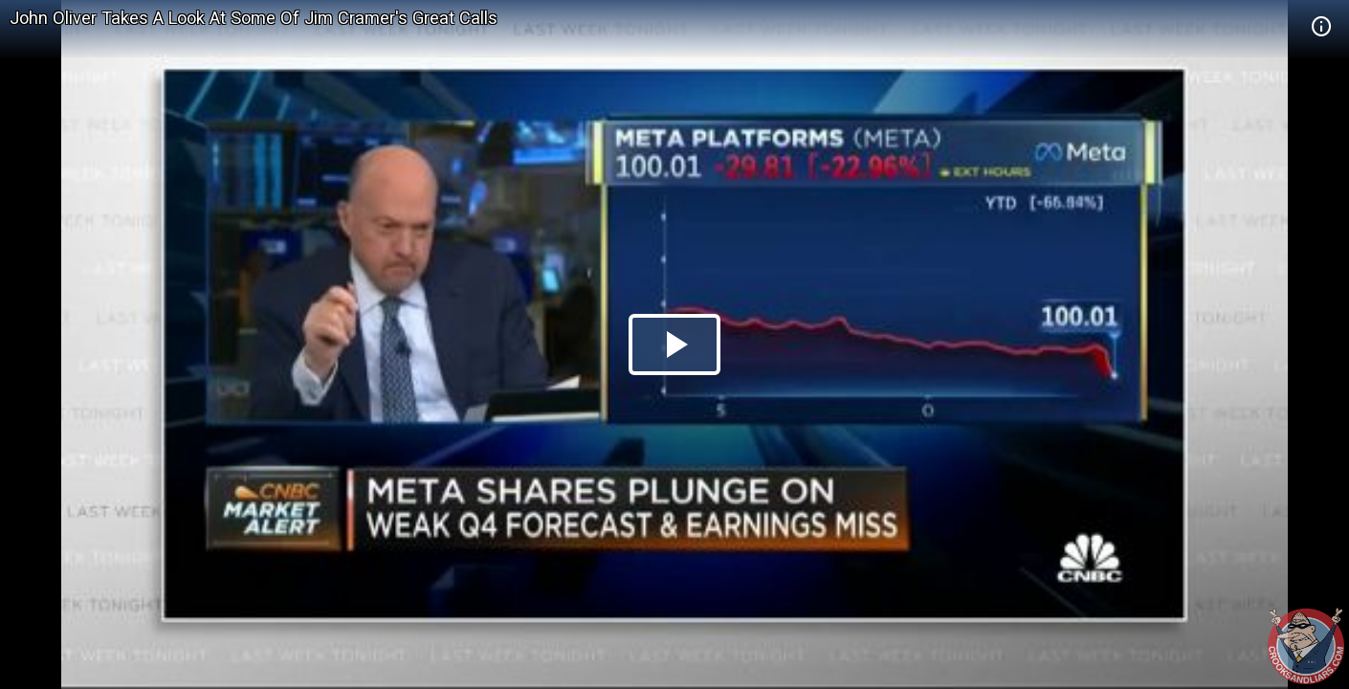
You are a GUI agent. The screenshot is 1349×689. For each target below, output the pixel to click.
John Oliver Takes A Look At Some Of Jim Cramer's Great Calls (254, 18)
